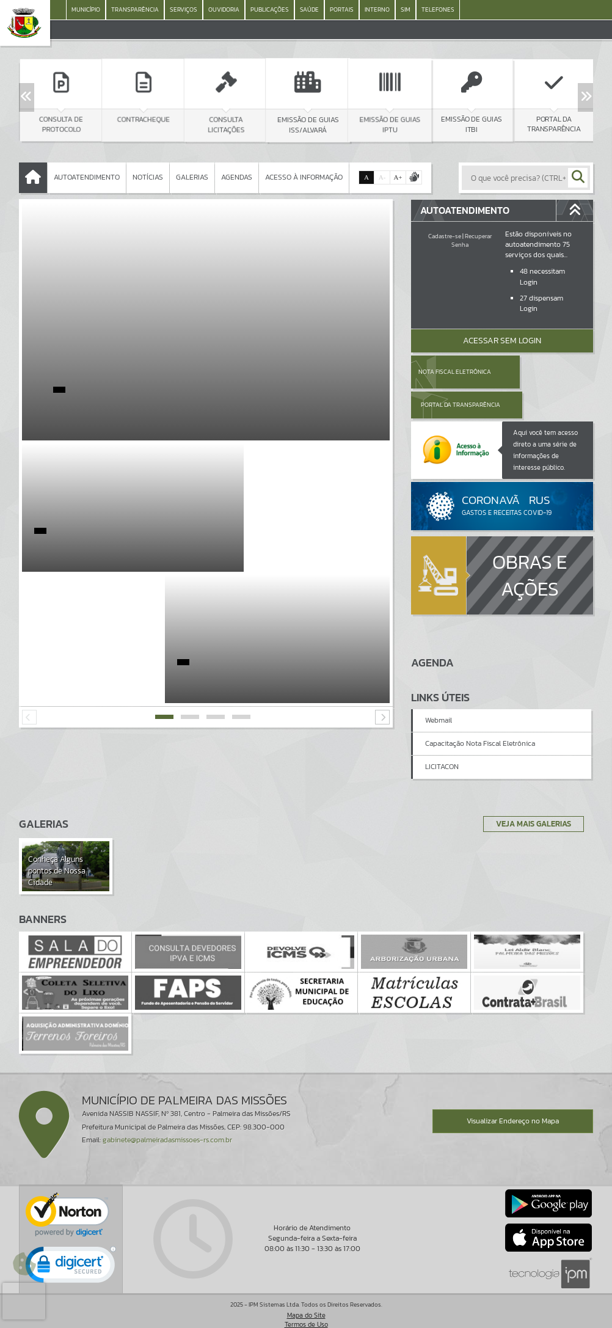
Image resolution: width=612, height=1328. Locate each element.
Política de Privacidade (306, 1316)
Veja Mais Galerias (530, 806)
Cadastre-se (444, 236)
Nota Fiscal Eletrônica (454, 371)
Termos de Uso (306, 1307)
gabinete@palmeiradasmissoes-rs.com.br (167, 1122)
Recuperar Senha (471, 240)
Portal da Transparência (535, 372)
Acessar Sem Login (502, 340)
